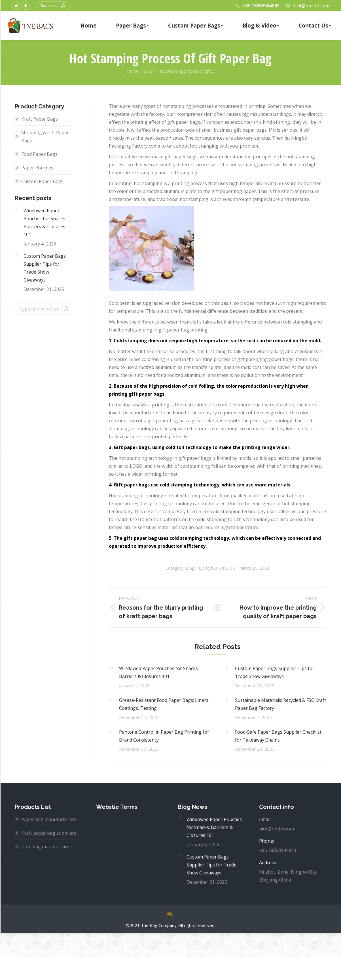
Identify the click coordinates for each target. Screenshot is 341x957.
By (217, 568)
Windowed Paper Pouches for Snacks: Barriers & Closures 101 (159, 672)
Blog (190, 568)
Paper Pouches (37, 168)
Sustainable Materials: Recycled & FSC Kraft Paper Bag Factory (280, 704)
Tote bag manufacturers (47, 846)
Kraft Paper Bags (39, 119)
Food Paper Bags (39, 154)
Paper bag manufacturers (48, 819)
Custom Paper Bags (42, 181)
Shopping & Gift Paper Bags (45, 136)
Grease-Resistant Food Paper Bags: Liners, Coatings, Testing (164, 704)
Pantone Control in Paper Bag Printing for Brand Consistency (164, 736)
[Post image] (111, 668)
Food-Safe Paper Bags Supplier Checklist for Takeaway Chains (278, 736)
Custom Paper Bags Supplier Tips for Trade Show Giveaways (274, 672)
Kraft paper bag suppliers (48, 833)
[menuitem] (88, 25)
